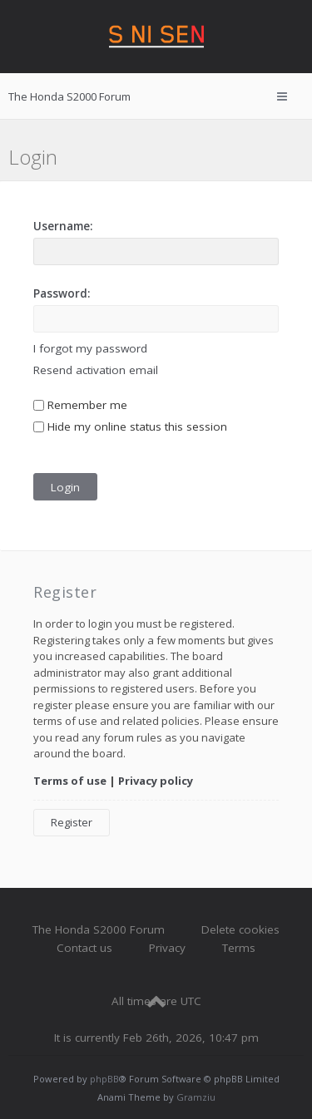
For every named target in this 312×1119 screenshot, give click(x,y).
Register (71, 822)
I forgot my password (90, 348)
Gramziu (195, 1097)
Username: (62, 226)
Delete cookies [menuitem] (240, 929)
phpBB (104, 1078)
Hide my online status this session (130, 426)
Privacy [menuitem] (167, 947)
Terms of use (69, 780)
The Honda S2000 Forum (98, 929)
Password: (61, 293)
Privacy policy (155, 780)
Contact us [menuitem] (84, 947)
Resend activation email (95, 369)
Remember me (80, 404)
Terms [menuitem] (238, 947)
